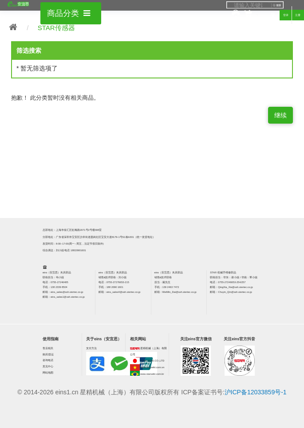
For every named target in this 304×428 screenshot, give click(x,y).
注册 (297, 15)
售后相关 (48, 348)
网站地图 (48, 372)
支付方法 (91, 348)
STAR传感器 (56, 27)
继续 (280, 115)
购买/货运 (48, 354)
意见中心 (48, 366)
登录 (285, 15)
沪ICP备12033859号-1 (256, 392)
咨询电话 (48, 360)
